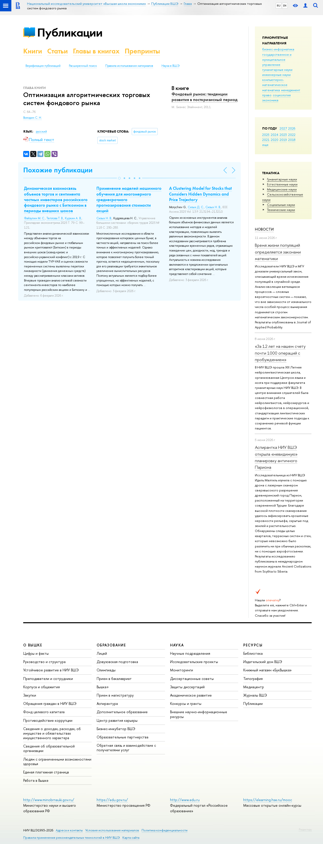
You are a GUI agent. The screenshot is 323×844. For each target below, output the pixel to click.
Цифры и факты (36, 653)
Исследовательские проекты (194, 661)
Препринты (142, 51)
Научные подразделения (190, 653)
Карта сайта (130, 837)
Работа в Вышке (35, 780)
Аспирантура (107, 703)
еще (265, 144)
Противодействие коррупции (47, 720)
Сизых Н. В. (104, 218)
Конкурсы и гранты (185, 703)
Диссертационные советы (192, 678)
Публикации (69, 32)
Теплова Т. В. (54, 218)
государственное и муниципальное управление (276, 59)
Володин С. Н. (32, 118)
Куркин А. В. (73, 218)
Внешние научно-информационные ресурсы (198, 714)
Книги (32, 51)
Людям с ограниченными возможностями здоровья (57, 761)
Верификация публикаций (43, 66)
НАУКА (177, 645)
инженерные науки (276, 74)
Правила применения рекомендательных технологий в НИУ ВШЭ (71, 837)
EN (284, 5)
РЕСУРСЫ (252, 645)
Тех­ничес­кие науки (281, 209)
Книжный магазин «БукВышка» (267, 670)
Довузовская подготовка (117, 661)
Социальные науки (281, 204)
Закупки (29, 695)
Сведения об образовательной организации (49, 748)
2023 (283, 134)
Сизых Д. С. (196, 207)
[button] (119, 178)
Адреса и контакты (69, 830)
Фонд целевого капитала (44, 711)
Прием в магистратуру (115, 695)
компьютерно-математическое (274, 82)
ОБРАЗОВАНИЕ (111, 645)
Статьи (57, 51)
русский (41, 132)
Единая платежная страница (46, 772)
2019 (283, 139)
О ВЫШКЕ (32, 645)
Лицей (102, 653)
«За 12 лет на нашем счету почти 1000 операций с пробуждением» (280, 352)
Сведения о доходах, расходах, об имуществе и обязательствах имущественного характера (52, 733)
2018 (291, 139)
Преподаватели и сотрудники (48, 678)
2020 (274, 139)
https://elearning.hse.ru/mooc (267, 799)
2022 (291, 134)
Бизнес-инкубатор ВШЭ (116, 728)
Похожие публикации (58, 170)
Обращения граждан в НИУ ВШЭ (49, 703)
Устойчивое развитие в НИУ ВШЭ (51, 670)
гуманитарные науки (277, 69)
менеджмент (290, 90)
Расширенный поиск (83, 66)
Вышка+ (103, 686)
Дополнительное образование (122, 711)
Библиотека (253, 653)
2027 (283, 128)
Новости (264, 229)
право (267, 95)
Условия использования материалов (112, 830)
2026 (291, 128)
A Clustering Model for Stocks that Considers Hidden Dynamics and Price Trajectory (200, 193)
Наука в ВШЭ (170, 66)
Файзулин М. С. (34, 218)
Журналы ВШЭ (255, 695)
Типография (253, 678)
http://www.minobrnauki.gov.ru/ (48, 799)
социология (282, 95)
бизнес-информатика (278, 49)
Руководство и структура (44, 661)
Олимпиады (106, 670)
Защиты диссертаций (187, 686)
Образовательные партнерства (122, 737)
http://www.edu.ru (185, 799)
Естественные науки (282, 184)
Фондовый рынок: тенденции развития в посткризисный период (204, 96)
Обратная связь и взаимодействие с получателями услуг (126, 747)
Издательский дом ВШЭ (262, 661)
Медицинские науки (282, 189)
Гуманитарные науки (282, 179)
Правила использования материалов (129, 66)
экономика (270, 100)
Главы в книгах (96, 51)
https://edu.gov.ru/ (112, 799)
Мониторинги (181, 670)
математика (271, 90)
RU (279, 5)
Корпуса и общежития (41, 686)
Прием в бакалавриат (114, 678)
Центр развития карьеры (117, 720)
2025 (266, 134)
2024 (274, 134)
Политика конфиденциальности (164, 830)
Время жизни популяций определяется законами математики (278, 251)
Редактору (305, 829)
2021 (266, 139)
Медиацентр (253, 686)
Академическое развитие (191, 695)
